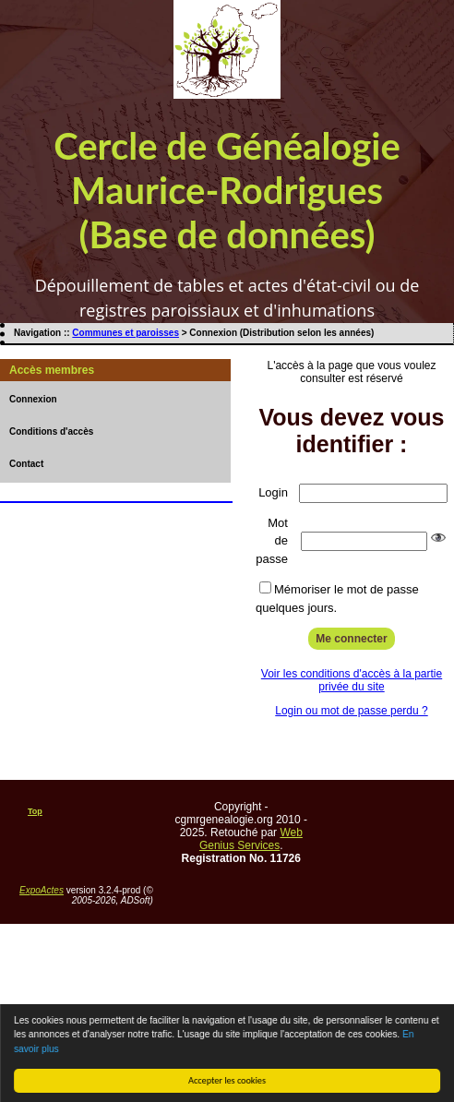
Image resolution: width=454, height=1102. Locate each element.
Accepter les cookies (228, 1080)
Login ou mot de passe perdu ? (351, 710)
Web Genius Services (251, 839)
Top (35, 811)
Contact (26, 464)
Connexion (33, 399)
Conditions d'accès (51, 431)
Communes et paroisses (125, 333)
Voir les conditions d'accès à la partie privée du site (351, 680)
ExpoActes (41, 890)
